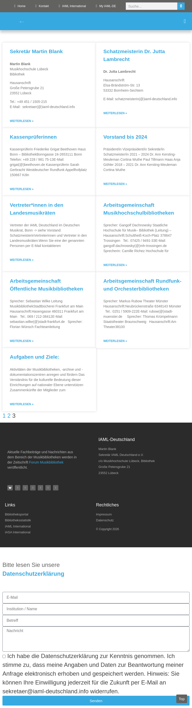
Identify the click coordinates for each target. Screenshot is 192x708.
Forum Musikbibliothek (46, 462)
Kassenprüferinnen (33, 137)
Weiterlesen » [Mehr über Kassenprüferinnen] (22, 189)
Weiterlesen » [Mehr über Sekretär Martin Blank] (22, 121)
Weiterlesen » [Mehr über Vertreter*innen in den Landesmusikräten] (22, 260)
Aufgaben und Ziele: (34, 357)
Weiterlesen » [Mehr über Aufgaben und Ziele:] (22, 404)
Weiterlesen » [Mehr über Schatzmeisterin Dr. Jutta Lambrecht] (115, 113)
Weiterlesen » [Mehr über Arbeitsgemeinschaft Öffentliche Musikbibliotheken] (22, 341)
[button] (184, 21)
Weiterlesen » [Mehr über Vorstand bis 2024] (115, 184)
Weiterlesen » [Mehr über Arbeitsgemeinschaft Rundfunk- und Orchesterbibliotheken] (115, 341)
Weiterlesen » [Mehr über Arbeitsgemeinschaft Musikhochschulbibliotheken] (115, 265)
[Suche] (181, 6)
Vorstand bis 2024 (125, 137)
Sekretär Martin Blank (36, 51)
